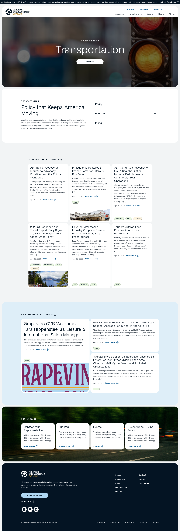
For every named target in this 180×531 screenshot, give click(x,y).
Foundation (144, 9)
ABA (75, 284)
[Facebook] (24, 509)
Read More (48, 199)
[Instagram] (30, 509)
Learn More (133, 446)
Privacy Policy (129, 522)
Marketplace (131, 9)
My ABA (118, 492)
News (161, 14)
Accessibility (101, 522)
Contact (142, 475)
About (171, 14)
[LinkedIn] (36, 509)
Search (169, 10)
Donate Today (65, 446)
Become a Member (34, 495)
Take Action (29, 446)
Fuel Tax (100, 113)
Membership (136, 14)
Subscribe (26, 501)
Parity (98, 104)
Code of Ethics (115, 522)
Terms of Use (143, 522)
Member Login (158, 9)
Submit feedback (168, 2)
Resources (120, 479)
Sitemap (156, 522)
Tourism (138, 218)
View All (55, 160)
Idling (98, 123)
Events (150, 14)
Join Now (90, 62)
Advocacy (120, 14)
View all (49, 314)
